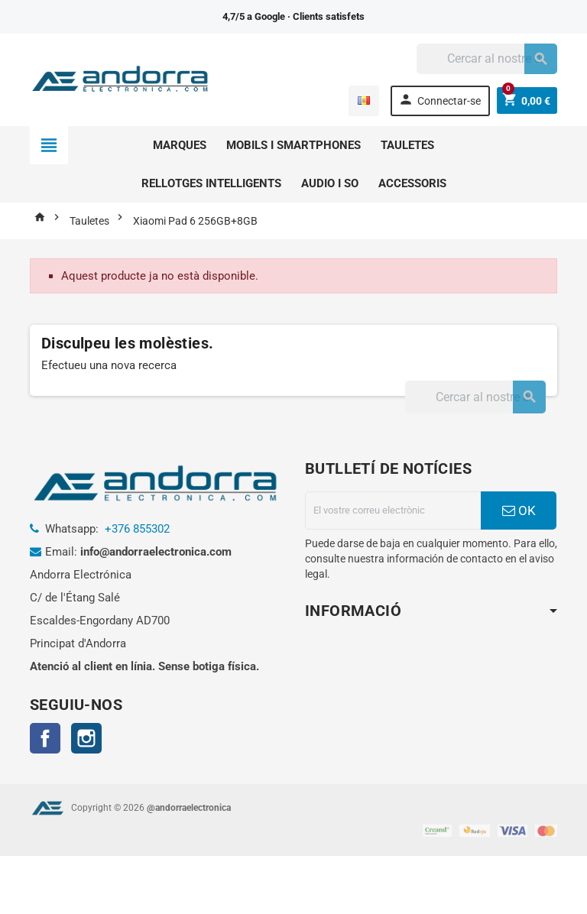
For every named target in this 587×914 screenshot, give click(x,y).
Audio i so (329, 183)
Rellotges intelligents (211, 183)
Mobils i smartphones (293, 145)
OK (519, 510)
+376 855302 (137, 529)
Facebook (45, 738)
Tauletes (407, 145)
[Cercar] (487, 59)
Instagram (86, 738)
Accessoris (412, 183)
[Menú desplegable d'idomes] (362, 101)
